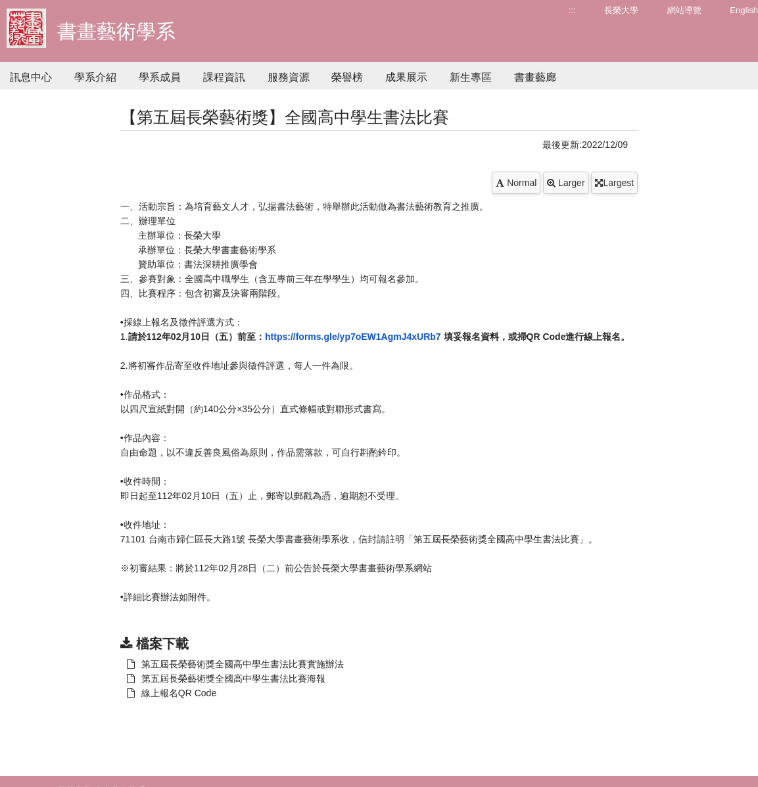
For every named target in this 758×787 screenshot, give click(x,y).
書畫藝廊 (535, 77)
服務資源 (289, 77)
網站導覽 (684, 10)
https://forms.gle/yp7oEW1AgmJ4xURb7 (353, 336)
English (744, 10)
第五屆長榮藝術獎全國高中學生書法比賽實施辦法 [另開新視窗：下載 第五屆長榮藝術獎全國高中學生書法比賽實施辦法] (235, 664)
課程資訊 (224, 77)
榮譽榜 (347, 77)
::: (572, 10)
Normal (516, 183)
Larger (565, 183)
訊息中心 (31, 77)
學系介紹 (95, 77)
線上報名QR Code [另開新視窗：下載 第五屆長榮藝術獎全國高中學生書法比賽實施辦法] (171, 693)
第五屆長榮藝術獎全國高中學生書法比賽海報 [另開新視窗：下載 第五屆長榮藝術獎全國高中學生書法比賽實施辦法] (226, 678)
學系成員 (160, 77)
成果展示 (406, 77)
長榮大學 (621, 10)
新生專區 (471, 77)
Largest (614, 183)
